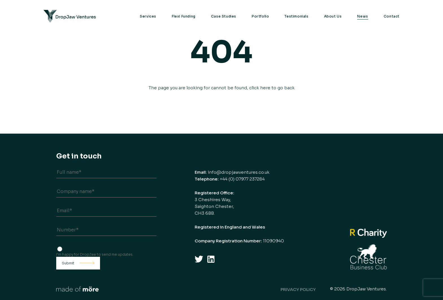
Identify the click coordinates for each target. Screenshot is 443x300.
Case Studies (223, 16)
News (362, 16)
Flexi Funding (184, 16)
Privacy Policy (298, 289)
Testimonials (296, 16)
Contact (391, 16)
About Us (333, 16)
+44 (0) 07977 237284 (242, 179)
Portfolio (260, 16)
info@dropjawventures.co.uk (239, 172)
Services (148, 16)
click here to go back (272, 87)
